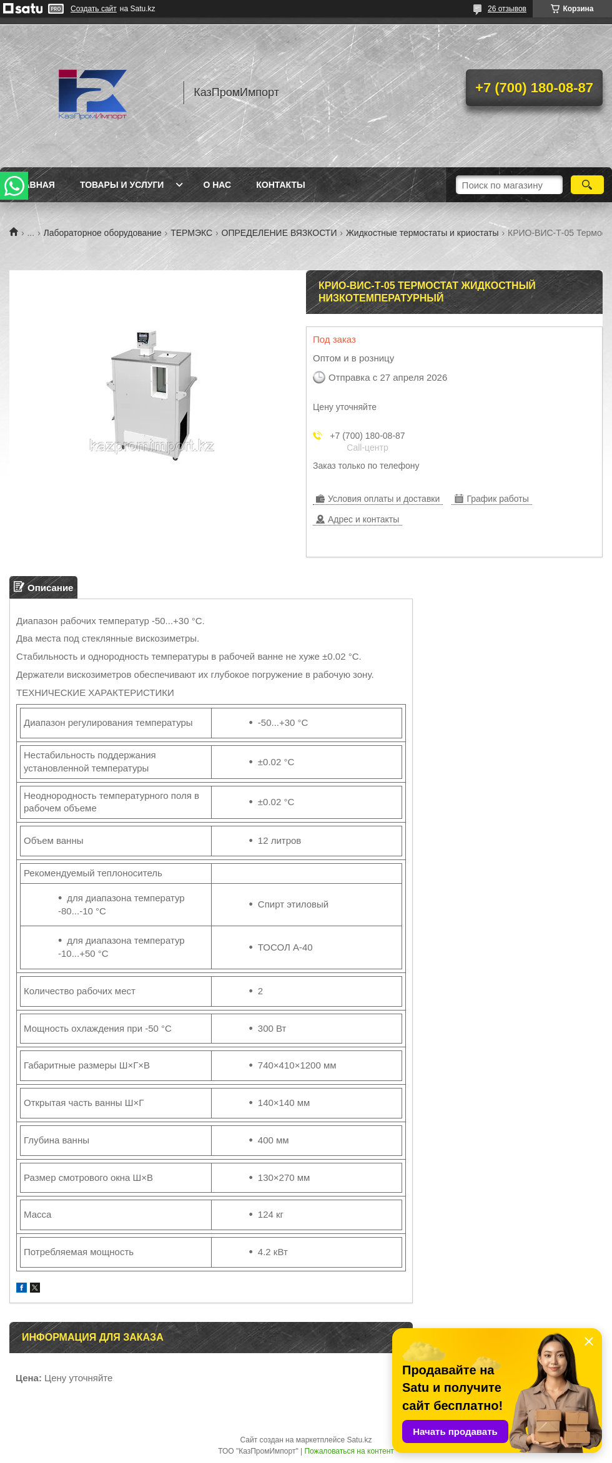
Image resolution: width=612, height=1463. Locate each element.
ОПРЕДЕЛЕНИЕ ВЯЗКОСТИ (279, 233)
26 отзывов (507, 8)
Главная (33, 185)
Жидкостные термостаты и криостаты (422, 233)
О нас (217, 185)
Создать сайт (94, 8)
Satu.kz (359, 1440)
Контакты (280, 185)
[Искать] (587, 184)
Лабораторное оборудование (103, 233)
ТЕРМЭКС (191, 233)
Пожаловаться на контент (348, 1451)
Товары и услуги (122, 185)
